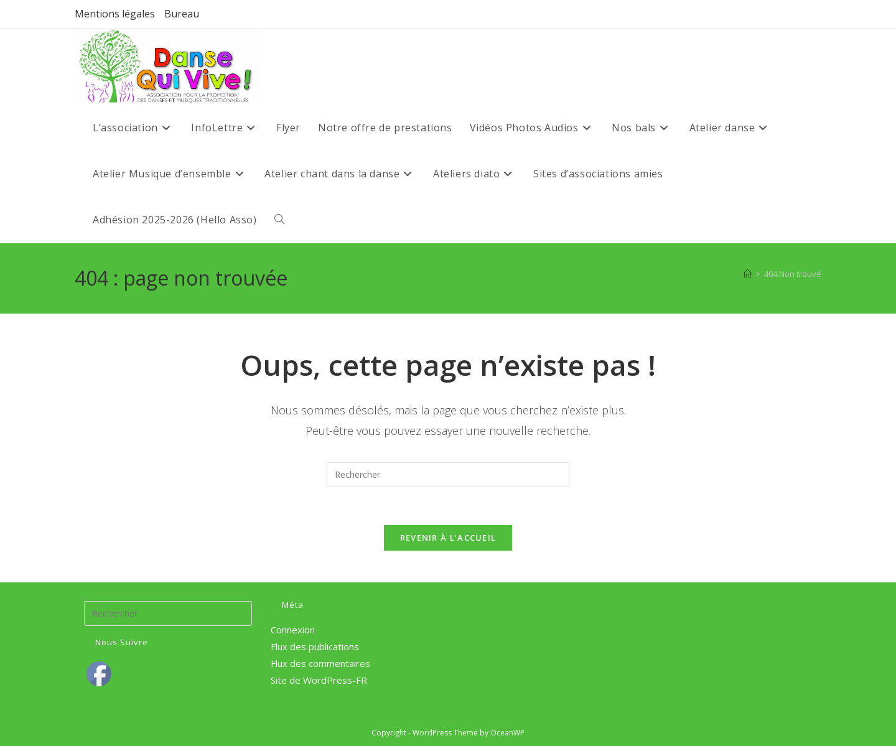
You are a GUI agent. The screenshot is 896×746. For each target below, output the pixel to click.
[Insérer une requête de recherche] (448, 474)
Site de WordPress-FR (319, 680)
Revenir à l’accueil (448, 537)
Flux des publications (315, 646)
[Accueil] (748, 273)
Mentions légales (115, 14)
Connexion (293, 629)
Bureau (181, 14)
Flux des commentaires (320, 663)
